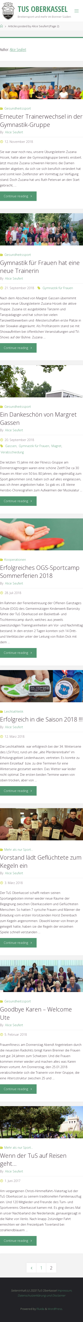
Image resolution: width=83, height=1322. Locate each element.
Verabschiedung (12, 452)
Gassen (11, 446)
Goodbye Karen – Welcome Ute (36, 1013)
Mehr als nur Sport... (18, 849)
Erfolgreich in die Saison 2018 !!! (41, 719)
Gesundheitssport (17, 108)
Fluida (40, 1309)
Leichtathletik (13, 711)
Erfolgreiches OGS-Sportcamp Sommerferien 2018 (40, 572)
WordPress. (55, 1309)
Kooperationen (15, 559)
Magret (56, 446)
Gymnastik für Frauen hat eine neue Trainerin (40, 267)
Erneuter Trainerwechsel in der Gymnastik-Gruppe (41, 120)
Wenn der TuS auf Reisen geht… (33, 1160)
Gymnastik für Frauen (57, 288)
